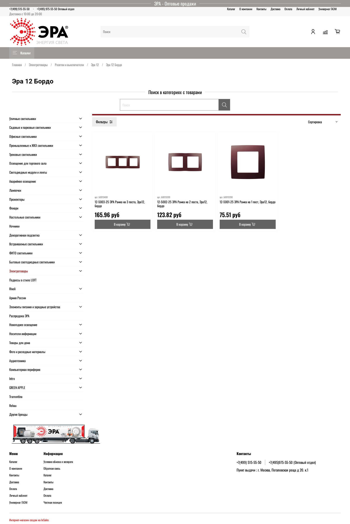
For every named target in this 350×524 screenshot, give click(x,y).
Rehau (12, 405)
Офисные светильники (23, 136)
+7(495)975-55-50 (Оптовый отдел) (292, 462)
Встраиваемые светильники (26, 243)
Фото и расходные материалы (27, 351)
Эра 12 (95, 64)
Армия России (17, 297)
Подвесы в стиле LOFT (23, 279)
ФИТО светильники (20, 252)
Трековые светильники (23, 154)
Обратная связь (52, 468)
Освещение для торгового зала (28, 163)
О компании (245, 9)
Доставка (275, 9)
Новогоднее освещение (23, 324)
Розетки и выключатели (69, 64)
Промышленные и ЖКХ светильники (31, 145)
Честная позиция (53, 502)
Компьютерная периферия (24, 369)
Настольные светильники (24, 217)
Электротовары (38, 64)
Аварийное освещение (22, 181)
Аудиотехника (17, 360)
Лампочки (15, 190)
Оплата (288, 9)
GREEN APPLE (17, 387)
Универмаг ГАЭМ (328, 9)
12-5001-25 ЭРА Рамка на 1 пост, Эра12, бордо (247, 201)
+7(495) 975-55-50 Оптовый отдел (55, 9)
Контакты (261, 9)
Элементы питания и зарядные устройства (34, 306)
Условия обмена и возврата (58, 462)
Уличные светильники (22, 118)
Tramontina (15, 396)
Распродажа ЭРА (19, 315)
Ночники (14, 226)
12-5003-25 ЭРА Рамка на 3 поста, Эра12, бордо (120, 203)
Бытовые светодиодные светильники (32, 261)
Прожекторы (17, 199)
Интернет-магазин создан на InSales (29, 520)
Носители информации (22, 333)
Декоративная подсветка (24, 235)
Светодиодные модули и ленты (28, 172)
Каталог (231, 9)
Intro (12, 378)
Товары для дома (19, 342)
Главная (17, 64)
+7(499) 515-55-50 (19, 9)
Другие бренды (18, 414)
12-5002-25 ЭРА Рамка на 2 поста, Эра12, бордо (182, 203)
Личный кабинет (305, 9)
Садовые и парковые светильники (30, 127)
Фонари (13, 208)
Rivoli (12, 288)
